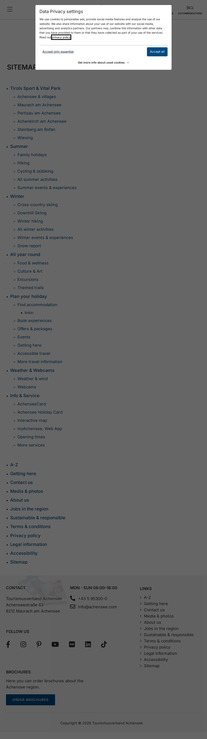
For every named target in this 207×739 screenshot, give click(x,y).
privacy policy (61, 37)
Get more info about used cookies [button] (103, 62)
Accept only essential (58, 52)
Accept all (157, 52)
